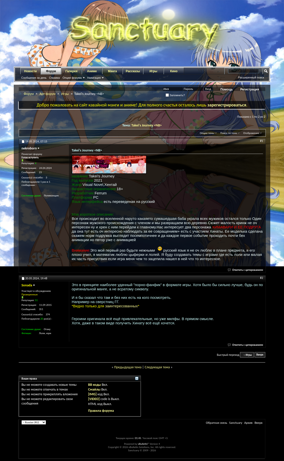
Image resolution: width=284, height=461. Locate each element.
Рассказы (133, 71)
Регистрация (249, 89)
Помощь (227, 89)
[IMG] (92, 394)
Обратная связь (216, 423)
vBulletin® (143, 444)
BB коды (94, 385)
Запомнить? (175, 95)
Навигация (94, 77)
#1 (261, 141)
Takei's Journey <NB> (146, 125)
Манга (112, 71)
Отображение (251, 133)
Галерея (71, 71)
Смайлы (94, 389)
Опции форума (71, 77)
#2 (261, 278)
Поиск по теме (228, 133)
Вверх (259, 355)
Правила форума (101, 411)
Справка (54, 77)
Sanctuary (235, 423)
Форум (51, 71)
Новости (30, 71)
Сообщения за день (33, 77)
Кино (173, 71)
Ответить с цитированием (245, 270)
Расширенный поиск (251, 77)
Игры (153, 71)
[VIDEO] (94, 399)
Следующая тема (157, 367)
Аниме (92, 71)
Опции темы (207, 133)
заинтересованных (121, 306)
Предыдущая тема (127, 367)
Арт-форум (47, 94)
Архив (248, 423)
